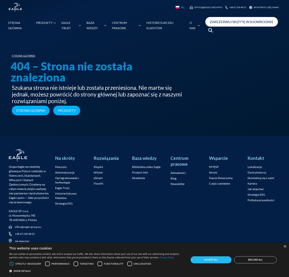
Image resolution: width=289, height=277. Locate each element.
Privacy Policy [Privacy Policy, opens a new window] (167, 257)
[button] (96, 271)
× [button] (284, 246)
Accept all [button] (211, 259)
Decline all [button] (255, 259)
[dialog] (144, 260)
